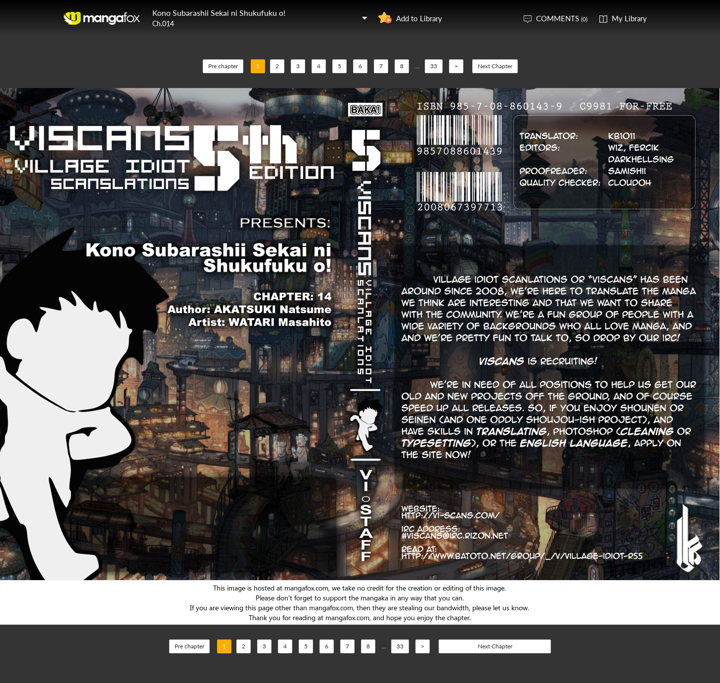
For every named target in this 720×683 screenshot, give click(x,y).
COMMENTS (561, 18)
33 (433, 66)
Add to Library (419, 18)
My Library (629, 18)
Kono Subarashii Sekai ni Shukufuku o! (218, 12)
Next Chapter (495, 66)
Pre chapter (223, 66)
